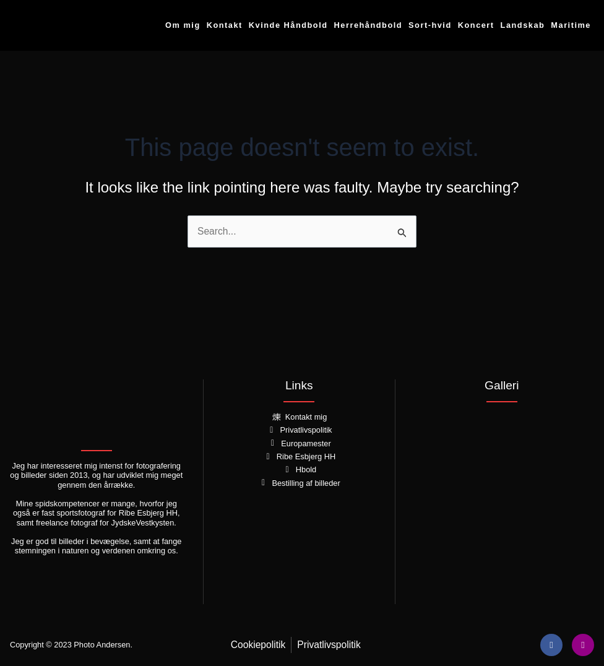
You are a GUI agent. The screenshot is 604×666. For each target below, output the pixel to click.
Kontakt (225, 25)
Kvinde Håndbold (288, 25)
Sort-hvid (430, 25)
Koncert (476, 25)
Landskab (523, 25)
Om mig (183, 25)
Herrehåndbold (368, 25)
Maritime (571, 25)
